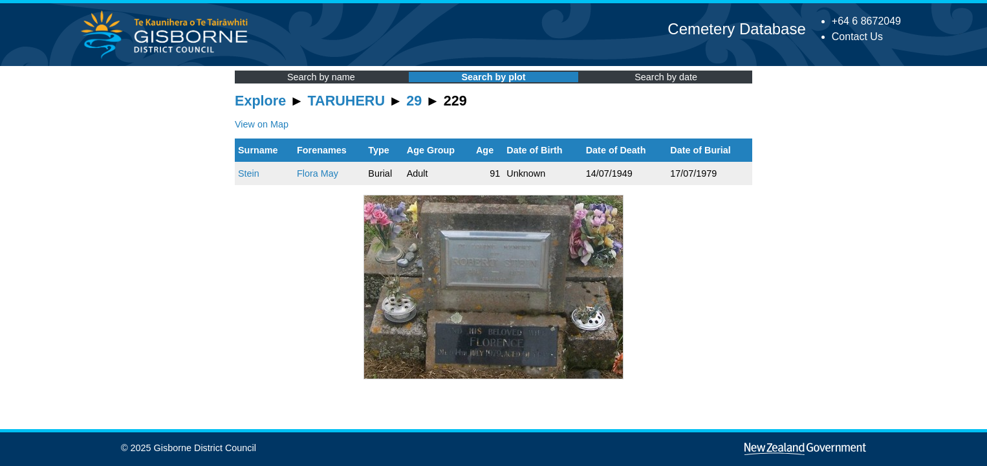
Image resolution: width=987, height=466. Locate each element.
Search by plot (493, 77)
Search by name (321, 77)
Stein (248, 173)
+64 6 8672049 (866, 21)
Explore (260, 101)
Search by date (665, 77)
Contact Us (857, 36)
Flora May (317, 173)
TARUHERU (346, 101)
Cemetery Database (736, 29)
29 (414, 101)
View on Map (261, 124)
